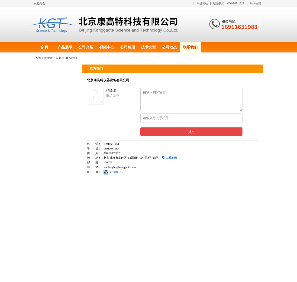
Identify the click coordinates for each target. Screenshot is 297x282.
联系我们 (190, 47)
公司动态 (169, 47)
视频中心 (106, 47)
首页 (58, 58)
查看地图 (169, 157)
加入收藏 (255, 3)
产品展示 (65, 47)
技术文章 (148, 47)
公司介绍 (85, 47)
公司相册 (127, 47)
